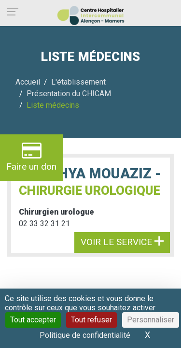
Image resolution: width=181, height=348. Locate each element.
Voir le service (122, 241)
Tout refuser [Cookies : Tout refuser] (91, 319)
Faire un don (31, 156)
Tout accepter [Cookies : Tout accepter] (33, 319)
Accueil (27, 82)
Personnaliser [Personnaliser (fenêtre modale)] (150, 319)
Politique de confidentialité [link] (85, 335)
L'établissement (78, 82)
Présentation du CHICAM (69, 93)
